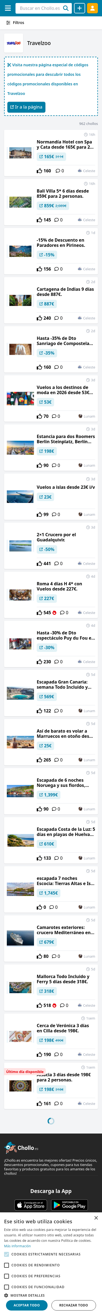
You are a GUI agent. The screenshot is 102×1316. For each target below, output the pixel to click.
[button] (51, 1295)
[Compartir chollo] (79, 8)
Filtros (14, 22)
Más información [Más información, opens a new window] (17, 1246)
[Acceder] (92, 8)
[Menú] (7, 8)
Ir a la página (26, 107)
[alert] (51, 1264)
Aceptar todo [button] (27, 1305)
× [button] (96, 1218)
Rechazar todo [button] (73, 1305)
